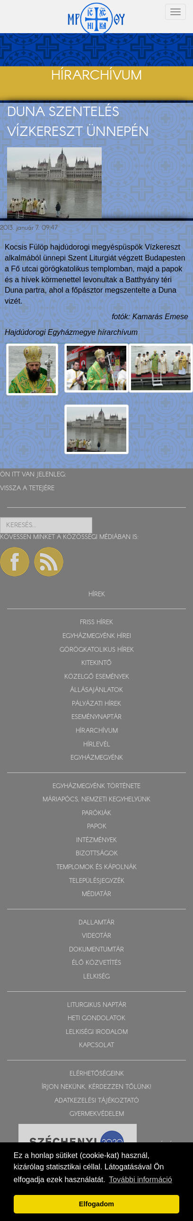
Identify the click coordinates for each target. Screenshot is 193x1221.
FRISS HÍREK (96, 622)
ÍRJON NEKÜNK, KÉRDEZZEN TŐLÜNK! (96, 1087)
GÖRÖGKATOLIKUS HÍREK (97, 650)
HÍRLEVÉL (96, 744)
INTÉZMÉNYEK (96, 840)
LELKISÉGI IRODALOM (97, 1032)
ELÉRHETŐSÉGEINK (97, 1073)
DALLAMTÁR (96, 922)
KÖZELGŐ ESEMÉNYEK (96, 677)
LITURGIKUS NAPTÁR (96, 1005)
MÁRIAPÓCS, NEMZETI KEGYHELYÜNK (96, 799)
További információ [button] (140, 1180)
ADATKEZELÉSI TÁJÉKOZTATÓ (96, 1100)
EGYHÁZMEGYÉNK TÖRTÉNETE (96, 786)
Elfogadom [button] (96, 1204)
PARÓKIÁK (96, 813)
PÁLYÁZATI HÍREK (96, 704)
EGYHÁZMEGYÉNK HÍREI (96, 636)
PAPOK (96, 826)
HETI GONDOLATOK (96, 1018)
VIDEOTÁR (96, 936)
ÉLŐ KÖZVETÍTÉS (96, 963)
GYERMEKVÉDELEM (97, 1114)
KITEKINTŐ (96, 663)
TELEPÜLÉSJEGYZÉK (96, 881)
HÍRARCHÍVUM (97, 731)
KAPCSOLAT (96, 1045)
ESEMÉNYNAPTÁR (96, 717)
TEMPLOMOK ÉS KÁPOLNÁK (96, 867)
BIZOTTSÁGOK (97, 853)
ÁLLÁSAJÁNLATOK (96, 690)
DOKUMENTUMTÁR (96, 949)
